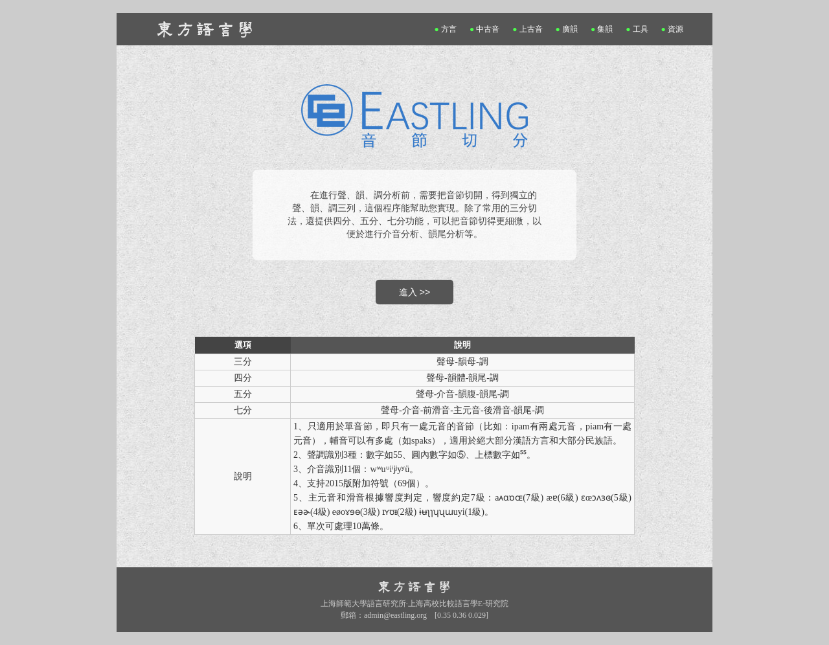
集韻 (602, 29)
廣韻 (567, 29)
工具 (637, 29)
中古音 (485, 29)
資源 (672, 29)
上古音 (527, 29)
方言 (446, 29)
